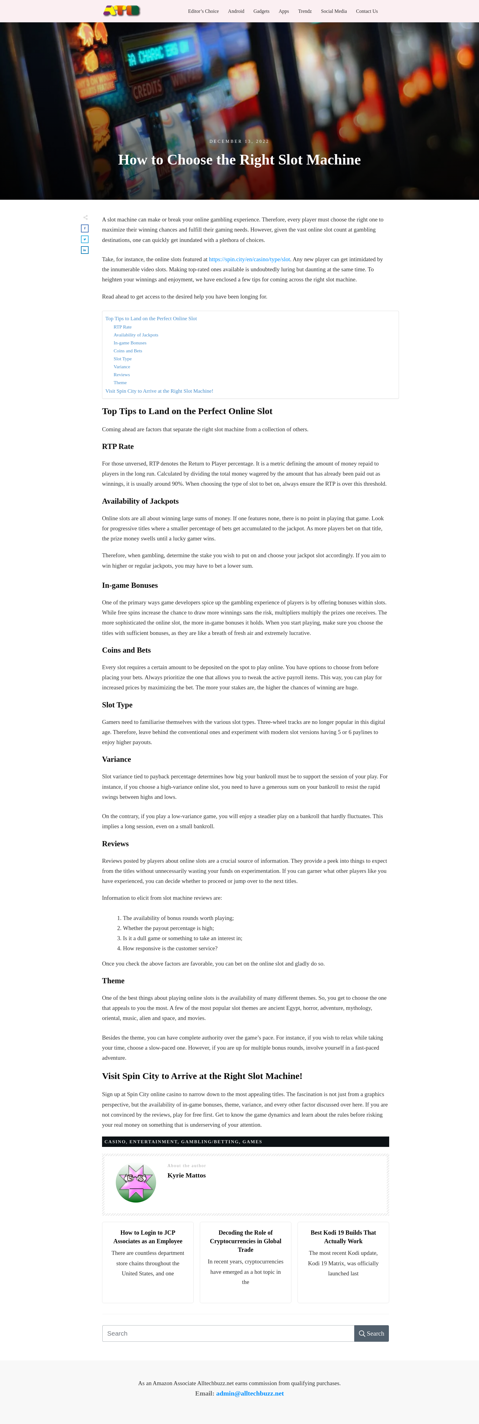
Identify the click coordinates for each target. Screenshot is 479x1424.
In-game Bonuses (130, 342)
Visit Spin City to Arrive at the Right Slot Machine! (159, 391)
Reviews (122, 374)
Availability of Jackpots (136, 334)
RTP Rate (123, 326)
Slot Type (123, 358)
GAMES (252, 1141)
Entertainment (153, 1141)
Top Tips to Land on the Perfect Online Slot (151, 318)
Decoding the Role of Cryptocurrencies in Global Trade (245, 1241)
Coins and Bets (128, 350)
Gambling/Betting (210, 1141)
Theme (120, 382)
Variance (122, 366)
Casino (115, 1141)
